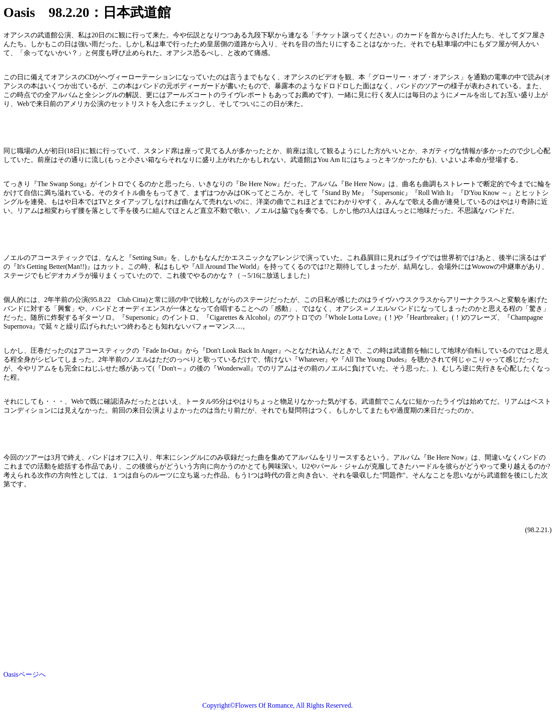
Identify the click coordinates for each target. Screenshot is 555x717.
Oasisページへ (24, 674)
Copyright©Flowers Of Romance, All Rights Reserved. (278, 705)
